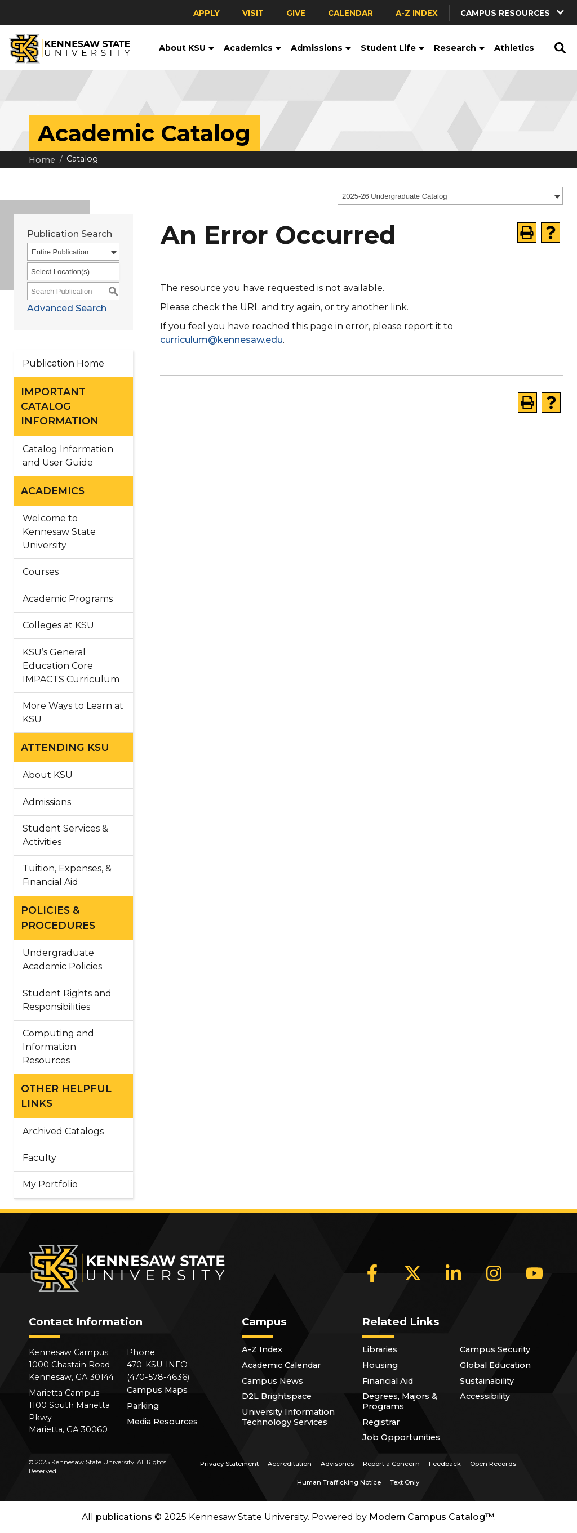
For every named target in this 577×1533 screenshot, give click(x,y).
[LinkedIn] (453, 1273)
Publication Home (63, 363)
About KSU (187, 48)
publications (124, 1517)
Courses (41, 571)
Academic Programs (68, 598)
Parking (143, 1406)
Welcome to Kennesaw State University (59, 532)
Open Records (493, 1464)
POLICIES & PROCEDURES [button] (58, 917)
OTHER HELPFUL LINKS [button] (66, 1096)
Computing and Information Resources (58, 1047)
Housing (380, 1365)
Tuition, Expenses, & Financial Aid (67, 875)
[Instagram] (494, 1273)
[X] (413, 1273)
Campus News (272, 1381)
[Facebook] (372, 1273)
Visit (253, 12)
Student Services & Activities (65, 835)
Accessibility (485, 1396)
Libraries (379, 1349)
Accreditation (290, 1464)
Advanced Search (66, 308)
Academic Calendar (281, 1365)
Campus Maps (157, 1390)
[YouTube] (534, 1273)
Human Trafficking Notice (339, 1482)
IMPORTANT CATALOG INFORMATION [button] (60, 406)
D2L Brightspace (277, 1396)
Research (459, 48)
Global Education (495, 1365)
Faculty (39, 1157)
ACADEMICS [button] (53, 491)
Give (295, 12)
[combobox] (450, 196)
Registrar (381, 1422)
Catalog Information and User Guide (68, 456)
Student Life (393, 48)
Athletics (514, 48)
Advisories (337, 1464)
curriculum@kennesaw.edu (221, 339)
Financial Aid (387, 1381)
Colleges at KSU (58, 625)
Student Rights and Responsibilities (67, 1000)
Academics (253, 48)
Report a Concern (391, 1464)
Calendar (350, 12)
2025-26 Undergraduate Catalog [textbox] (394, 196)
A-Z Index (417, 12)
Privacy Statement (229, 1464)
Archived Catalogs (63, 1131)
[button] (513, 12)
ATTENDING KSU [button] (65, 747)
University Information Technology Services (288, 1417)
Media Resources (162, 1421)
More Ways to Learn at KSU (73, 712)
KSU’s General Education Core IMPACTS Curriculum (71, 666)
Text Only (404, 1482)
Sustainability (487, 1381)
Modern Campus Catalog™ (431, 1517)
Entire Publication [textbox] (60, 252)
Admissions (321, 48)
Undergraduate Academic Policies (62, 959)
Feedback (445, 1464)
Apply (206, 12)
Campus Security (495, 1349)
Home (42, 160)
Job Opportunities (401, 1437)
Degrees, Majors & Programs (399, 1401)
